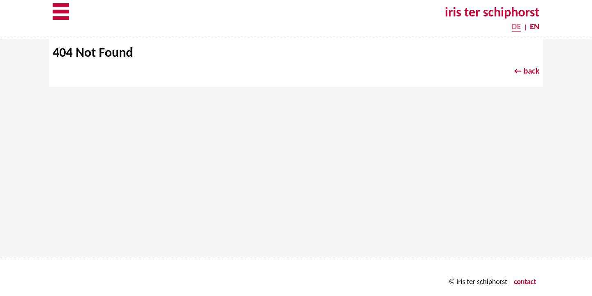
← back (526, 71)
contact (525, 281)
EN (534, 26)
